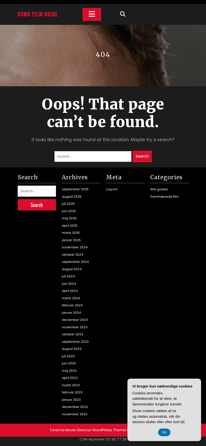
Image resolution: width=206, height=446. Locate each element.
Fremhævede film (164, 196)
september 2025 (75, 189)
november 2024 (75, 247)
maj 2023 (69, 370)
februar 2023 (72, 392)
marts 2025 (71, 232)
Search (142, 156)
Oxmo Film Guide (38, 14)
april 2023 (70, 377)
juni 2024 (69, 283)
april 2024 (70, 290)
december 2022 (75, 406)
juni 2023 (69, 363)
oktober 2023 (72, 334)
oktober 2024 (72, 254)
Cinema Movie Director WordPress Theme (88, 429)
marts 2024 (71, 298)
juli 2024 (68, 276)
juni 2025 (69, 211)
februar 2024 (72, 305)
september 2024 (75, 261)
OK (164, 432)
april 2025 (70, 225)
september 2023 (75, 341)
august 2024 (72, 269)
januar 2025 (71, 240)
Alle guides (159, 189)
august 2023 (72, 348)
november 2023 (74, 327)
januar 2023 (71, 399)
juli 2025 (68, 203)
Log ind (111, 189)
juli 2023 (68, 356)
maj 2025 (69, 218)
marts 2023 (71, 385)
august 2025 (72, 196)
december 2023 (75, 319)
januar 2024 (71, 312)
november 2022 (74, 414)
